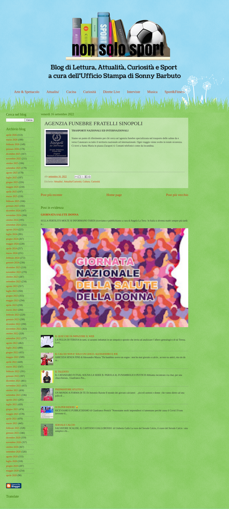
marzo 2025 (12, 196)
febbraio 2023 (12, 314)
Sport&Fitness (175, 92)
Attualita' (52, 92)
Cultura (86, 181)
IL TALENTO (62, 371)
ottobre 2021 (12, 390)
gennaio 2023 (12, 319)
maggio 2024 (12, 244)
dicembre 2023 (13, 267)
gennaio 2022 (12, 376)
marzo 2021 (12, 423)
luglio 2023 (11, 291)
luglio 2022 (11, 347)
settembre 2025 (13, 168)
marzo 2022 (12, 366)
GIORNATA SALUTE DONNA (59, 214)
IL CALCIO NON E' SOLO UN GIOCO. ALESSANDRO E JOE (86, 354)
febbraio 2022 (12, 371)
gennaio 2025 (12, 206)
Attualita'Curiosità (72, 181)
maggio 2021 (12, 414)
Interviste (133, 92)
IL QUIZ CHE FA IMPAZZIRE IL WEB (74, 336)
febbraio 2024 (12, 258)
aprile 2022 (11, 362)
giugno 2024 (12, 239)
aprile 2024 (11, 248)
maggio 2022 (12, 357)
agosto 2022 (12, 343)
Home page (114, 195)
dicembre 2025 (13, 154)
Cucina (71, 92)
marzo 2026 (12, 139)
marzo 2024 (12, 253)
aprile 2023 (11, 305)
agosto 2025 (12, 172)
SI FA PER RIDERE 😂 (66, 407)
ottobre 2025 (12, 163)
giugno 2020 (12, 466)
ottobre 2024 (12, 220)
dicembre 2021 (13, 380)
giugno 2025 (12, 182)
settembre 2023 (13, 281)
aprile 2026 (11, 135)
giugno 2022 (12, 352)
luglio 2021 (11, 404)
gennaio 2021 (12, 433)
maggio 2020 (12, 470)
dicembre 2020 (13, 437)
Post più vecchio (177, 195)
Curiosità (89, 92)
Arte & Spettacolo (26, 92)
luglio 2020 (11, 461)
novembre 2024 (13, 215)
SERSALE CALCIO (65, 425)
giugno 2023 (12, 295)
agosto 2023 (12, 286)
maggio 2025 (12, 187)
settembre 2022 (13, 338)
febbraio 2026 (12, 144)
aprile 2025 (11, 191)
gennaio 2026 (12, 149)
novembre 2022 (13, 329)
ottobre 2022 (12, 333)
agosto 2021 (12, 399)
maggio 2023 (12, 300)
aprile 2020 (11, 475)
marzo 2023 (12, 310)
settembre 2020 (13, 451)
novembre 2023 (13, 272)
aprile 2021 (11, 418)
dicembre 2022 (13, 324)
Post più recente (51, 195)
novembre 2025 (13, 158)
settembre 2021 (13, 395)
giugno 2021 (12, 409)
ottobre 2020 (12, 447)
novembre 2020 (13, 442)
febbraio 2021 (12, 428)
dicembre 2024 (13, 210)
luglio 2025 (11, 177)
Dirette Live (111, 92)
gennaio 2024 (12, 262)
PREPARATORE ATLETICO (69, 389)
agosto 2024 (12, 229)
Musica (152, 92)
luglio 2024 (11, 234)
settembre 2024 (13, 225)
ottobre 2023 (12, 277)
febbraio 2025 (12, 201)
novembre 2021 (13, 385)
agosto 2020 (12, 456)
